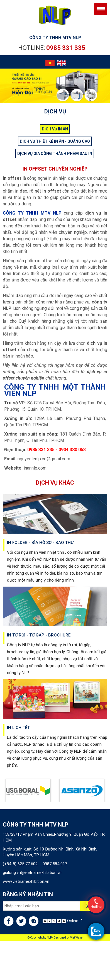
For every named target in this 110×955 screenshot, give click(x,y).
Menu (100, 9)
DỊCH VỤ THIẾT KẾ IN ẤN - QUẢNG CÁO (55, 141)
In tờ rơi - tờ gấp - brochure (38, 635)
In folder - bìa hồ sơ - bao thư (40, 542)
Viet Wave (76, 937)
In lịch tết (18, 727)
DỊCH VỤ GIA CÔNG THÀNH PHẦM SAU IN (54, 153)
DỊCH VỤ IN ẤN (55, 129)
